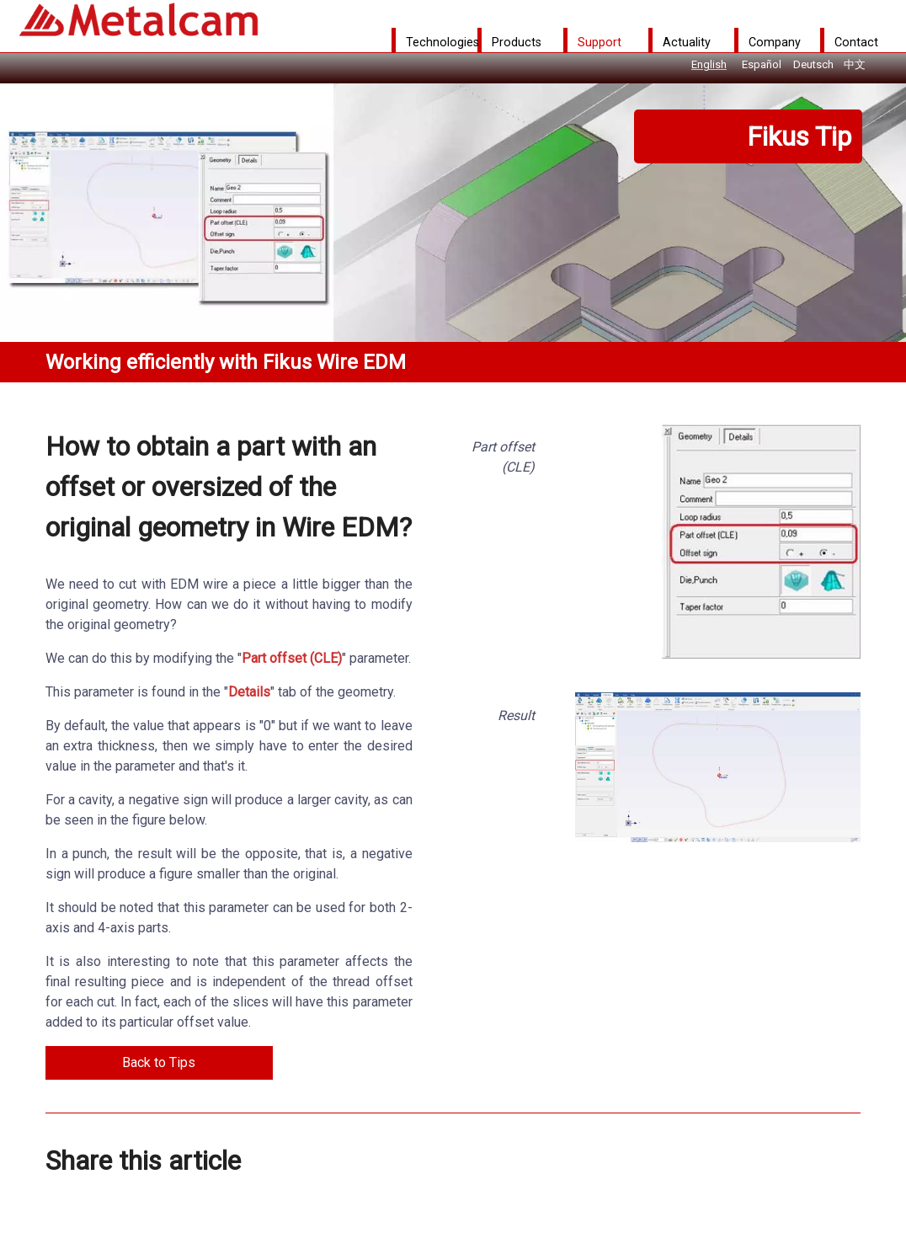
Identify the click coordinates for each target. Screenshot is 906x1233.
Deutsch (813, 64)
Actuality (687, 42)
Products (516, 42)
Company (775, 42)
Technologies (441, 42)
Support (599, 42)
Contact (856, 42)
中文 (855, 64)
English (709, 64)
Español (761, 64)
